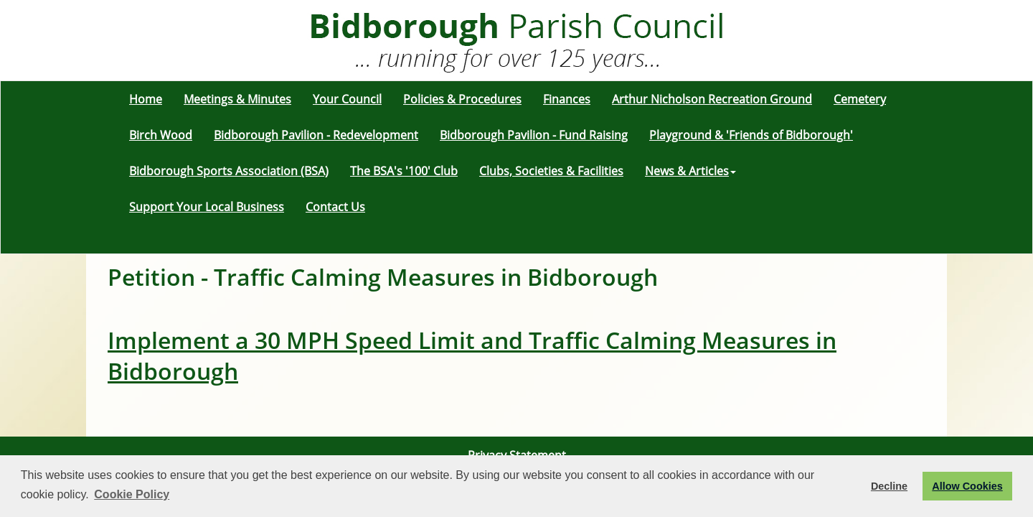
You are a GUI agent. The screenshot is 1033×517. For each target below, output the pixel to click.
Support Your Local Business (206, 207)
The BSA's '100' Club (404, 171)
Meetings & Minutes (237, 99)
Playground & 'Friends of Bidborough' (751, 135)
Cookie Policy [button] (131, 494)
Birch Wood (160, 135)
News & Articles (690, 171)
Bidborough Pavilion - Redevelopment (316, 135)
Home (145, 99)
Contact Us (335, 207)
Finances (566, 99)
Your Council (347, 99)
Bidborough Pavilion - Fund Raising (534, 135)
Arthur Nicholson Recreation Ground (712, 99)
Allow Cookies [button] (967, 486)
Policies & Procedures (462, 99)
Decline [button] (889, 486)
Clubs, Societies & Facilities (551, 171)
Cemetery (860, 99)
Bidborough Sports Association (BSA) (229, 171)
